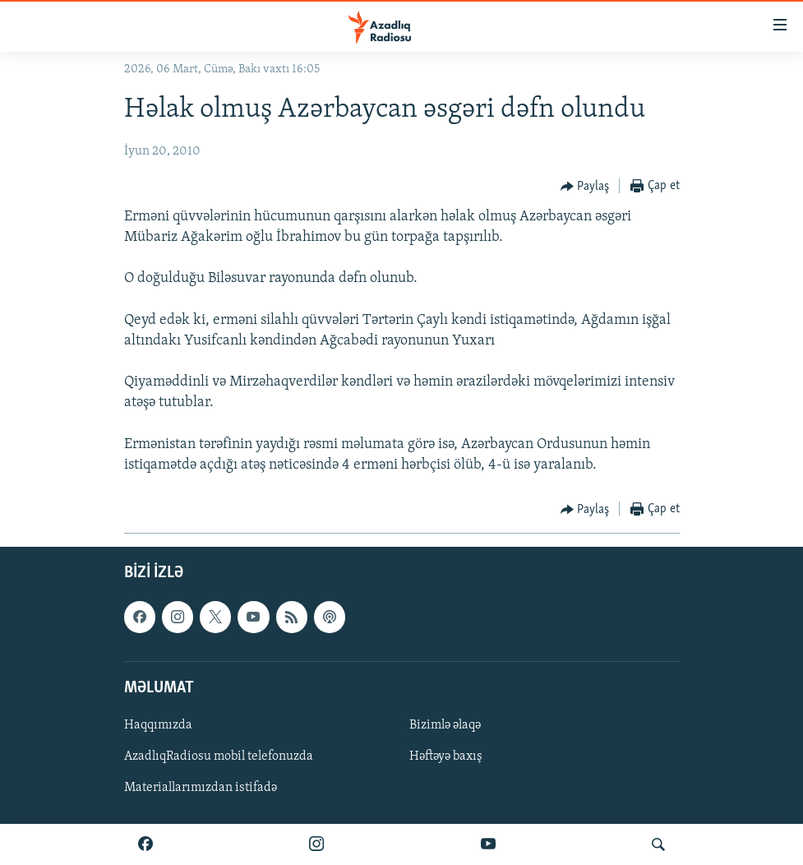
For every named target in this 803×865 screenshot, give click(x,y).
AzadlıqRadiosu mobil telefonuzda (218, 756)
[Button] (585, 187)
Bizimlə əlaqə (445, 725)
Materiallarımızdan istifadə (200, 787)
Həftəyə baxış (445, 756)
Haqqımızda (158, 725)
